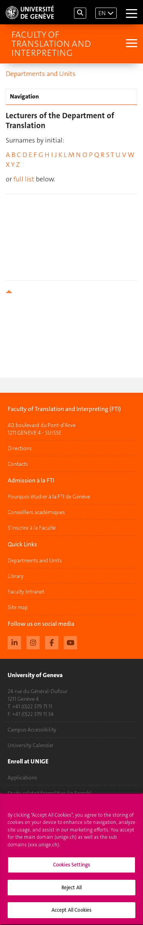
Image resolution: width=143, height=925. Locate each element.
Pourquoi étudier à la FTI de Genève (49, 496)
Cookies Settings (71, 865)
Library (16, 576)
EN (102, 13)
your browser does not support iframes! (71, 232)
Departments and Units (41, 73)
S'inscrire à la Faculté (32, 527)
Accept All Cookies (71, 910)
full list (23, 179)
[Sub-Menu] (130, 44)
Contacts (18, 463)
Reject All (71, 887)
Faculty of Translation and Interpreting (51, 43)
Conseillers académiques (36, 512)
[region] (71, 859)
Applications (22, 777)
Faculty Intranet (26, 591)
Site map (18, 607)
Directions (20, 448)
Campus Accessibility (32, 729)
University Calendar (30, 745)
